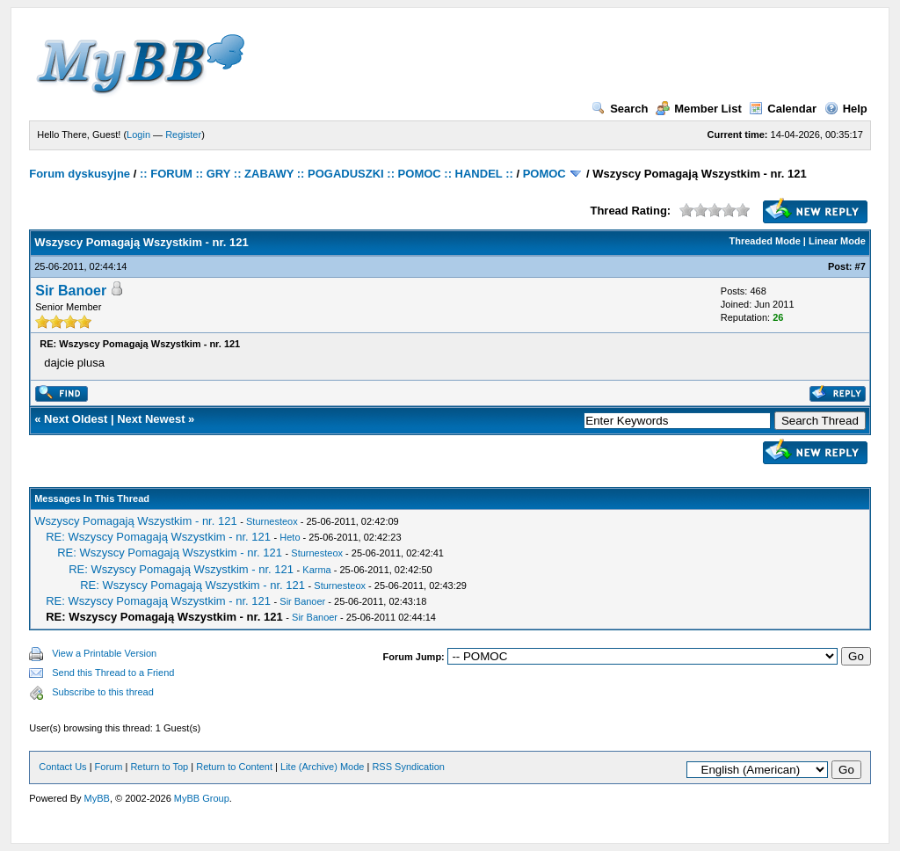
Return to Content (234, 766)
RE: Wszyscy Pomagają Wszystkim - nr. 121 (158, 536)
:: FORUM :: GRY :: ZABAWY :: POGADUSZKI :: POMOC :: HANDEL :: (326, 173)
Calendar (783, 108)
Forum (109, 766)
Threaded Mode (765, 241)
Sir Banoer (70, 290)
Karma (316, 569)
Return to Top (159, 766)
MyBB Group (201, 798)
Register (183, 134)
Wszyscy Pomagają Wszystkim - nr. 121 (135, 520)
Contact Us (62, 766)
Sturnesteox (272, 521)
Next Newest (151, 419)
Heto (289, 537)
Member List (699, 108)
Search (620, 108)
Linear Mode (837, 241)
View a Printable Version (104, 653)
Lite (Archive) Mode (322, 766)
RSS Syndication (408, 766)
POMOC (544, 173)
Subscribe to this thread (103, 692)
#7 (860, 266)
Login (138, 134)
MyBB (97, 798)
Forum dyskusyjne (79, 173)
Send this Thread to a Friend (113, 672)
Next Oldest (75, 419)
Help (845, 108)
